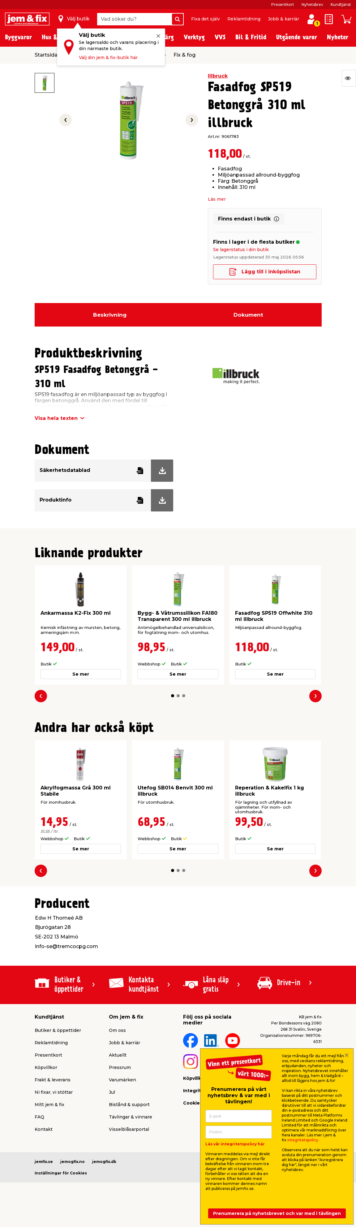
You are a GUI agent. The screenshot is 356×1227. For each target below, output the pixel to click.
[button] (172, 695)
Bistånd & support (129, 1104)
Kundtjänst (341, 4)
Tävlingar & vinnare (130, 1117)
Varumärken (122, 1080)
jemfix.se (44, 1162)
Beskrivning (110, 315)
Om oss (117, 1030)
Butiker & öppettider (58, 1030)
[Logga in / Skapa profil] (311, 19)
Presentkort (282, 4)
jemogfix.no (72, 1162)
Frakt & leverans (53, 1080)
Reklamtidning (243, 19)
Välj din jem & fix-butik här (108, 57)
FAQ (39, 1117)
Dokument (248, 315)
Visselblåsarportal (129, 1129)
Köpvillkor (46, 1067)
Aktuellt (118, 1055)
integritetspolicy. (303, 1140)
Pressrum (120, 1067)
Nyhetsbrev (312, 4)
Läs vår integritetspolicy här (235, 1144)
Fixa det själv (205, 19)
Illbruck (218, 76)
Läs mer (217, 199)
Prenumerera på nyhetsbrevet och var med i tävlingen (277, 1213)
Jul (112, 1092)
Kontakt (44, 1129)
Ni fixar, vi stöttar (54, 1092)
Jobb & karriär (283, 19)
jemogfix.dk (104, 1162)
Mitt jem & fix (49, 1104)
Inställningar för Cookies (61, 1173)
